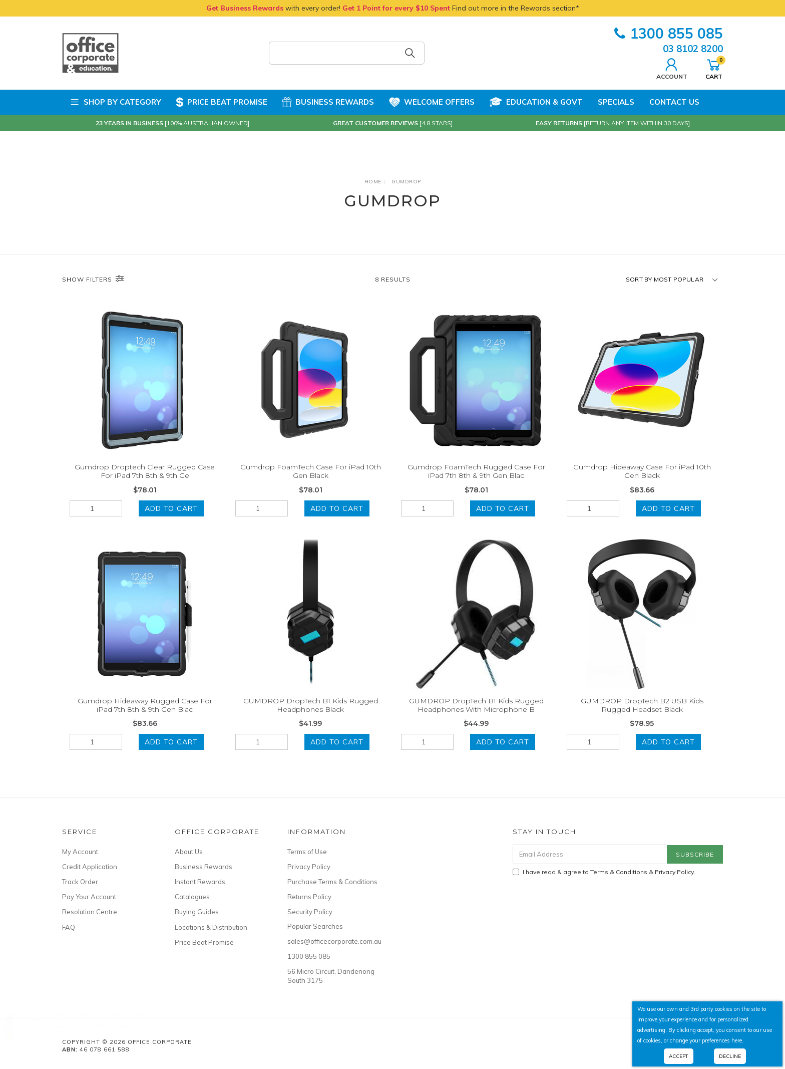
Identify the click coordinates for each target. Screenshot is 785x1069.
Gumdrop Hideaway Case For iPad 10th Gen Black (642, 471)
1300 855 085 (668, 33)
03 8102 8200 (693, 49)
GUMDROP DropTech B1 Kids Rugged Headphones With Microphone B (476, 717)
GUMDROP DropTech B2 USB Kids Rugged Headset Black (642, 717)
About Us (189, 852)
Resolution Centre (89, 912)
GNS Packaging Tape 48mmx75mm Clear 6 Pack (91, 1028)
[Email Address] (590, 854)
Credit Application (89, 867)
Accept (678, 1056)
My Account (80, 852)
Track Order (80, 882)
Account (671, 68)
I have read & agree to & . (604, 872)
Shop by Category (115, 102)
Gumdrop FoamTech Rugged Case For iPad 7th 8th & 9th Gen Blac (476, 471)
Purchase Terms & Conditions (332, 882)
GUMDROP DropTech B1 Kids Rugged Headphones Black (310, 717)
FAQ (68, 927)
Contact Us (674, 102)
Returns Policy (309, 897)
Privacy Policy (308, 867)
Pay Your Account (89, 897)
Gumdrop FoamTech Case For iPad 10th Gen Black (310, 471)
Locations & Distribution (211, 927)
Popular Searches (315, 926)
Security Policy (309, 912)
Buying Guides (197, 912)
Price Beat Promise (221, 102)
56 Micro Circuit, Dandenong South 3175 (330, 975)
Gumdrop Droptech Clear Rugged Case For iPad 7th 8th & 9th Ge (145, 471)
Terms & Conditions (618, 872)
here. (737, 1040)
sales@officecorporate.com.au (332, 941)
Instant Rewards (200, 882)
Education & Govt (536, 102)
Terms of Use (307, 852)
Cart (714, 68)
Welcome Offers (432, 101)
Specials (616, 102)
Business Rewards (328, 102)
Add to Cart (171, 508)
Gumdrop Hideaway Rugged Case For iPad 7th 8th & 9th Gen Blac (145, 717)
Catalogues (192, 897)
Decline (730, 1056)
